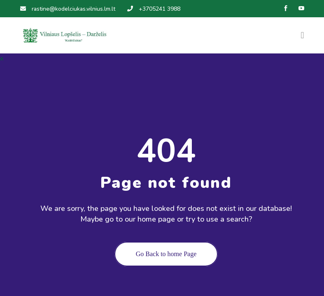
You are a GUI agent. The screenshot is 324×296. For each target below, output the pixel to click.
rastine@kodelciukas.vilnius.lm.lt (67, 9)
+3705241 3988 (153, 9)
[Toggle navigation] (302, 35)
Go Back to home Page (166, 253)
